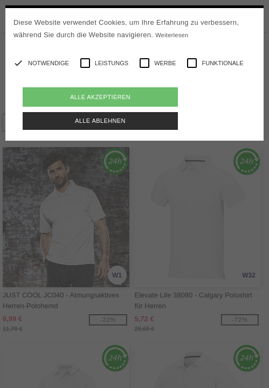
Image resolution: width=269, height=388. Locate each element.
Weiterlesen (171, 35)
